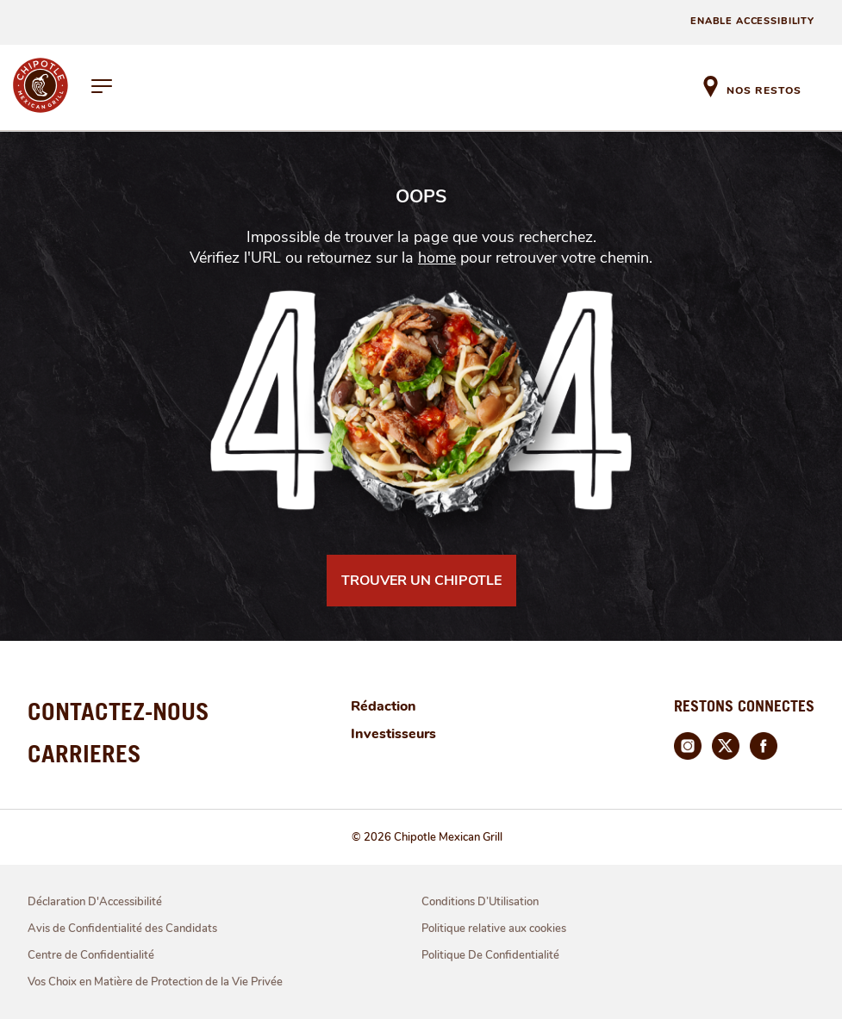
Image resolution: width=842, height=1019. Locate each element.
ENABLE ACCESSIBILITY (752, 21)
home (437, 257)
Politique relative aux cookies (493, 928)
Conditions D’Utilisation (480, 902)
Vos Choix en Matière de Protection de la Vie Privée (155, 982)
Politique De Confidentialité (490, 955)
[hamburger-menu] (102, 88)
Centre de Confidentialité (91, 955)
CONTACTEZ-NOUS (118, 711)
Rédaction (383, 706)
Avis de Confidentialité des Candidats (122, 928)
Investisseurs (393, 733)
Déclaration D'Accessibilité (95, 902)
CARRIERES (84, 753)
